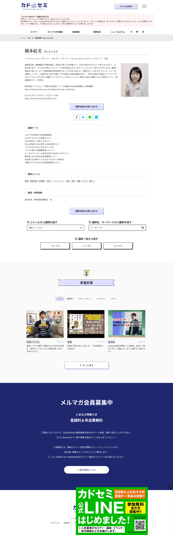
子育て (49, 180)
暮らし (92, 180)
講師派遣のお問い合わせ (86, 106)
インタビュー (101, 298)
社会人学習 (100, 518)
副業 (78, 180)
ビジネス (72, 518)
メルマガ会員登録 (123, 6)
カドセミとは (53, 522)
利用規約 (66, 522)
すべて (59, 298)
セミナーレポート (85, 298)
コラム (113, 298)
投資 (68, 180)
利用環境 (107, 522)
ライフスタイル (85, 518)
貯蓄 (26, 180)
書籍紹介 (70, 298)
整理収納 (33, 180)
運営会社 (97, 522)
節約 (73, 180)
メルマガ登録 (120, 522)
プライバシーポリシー (81, 522)
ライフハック (59, 180)
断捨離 (42, 180)
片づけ (85, 180)
